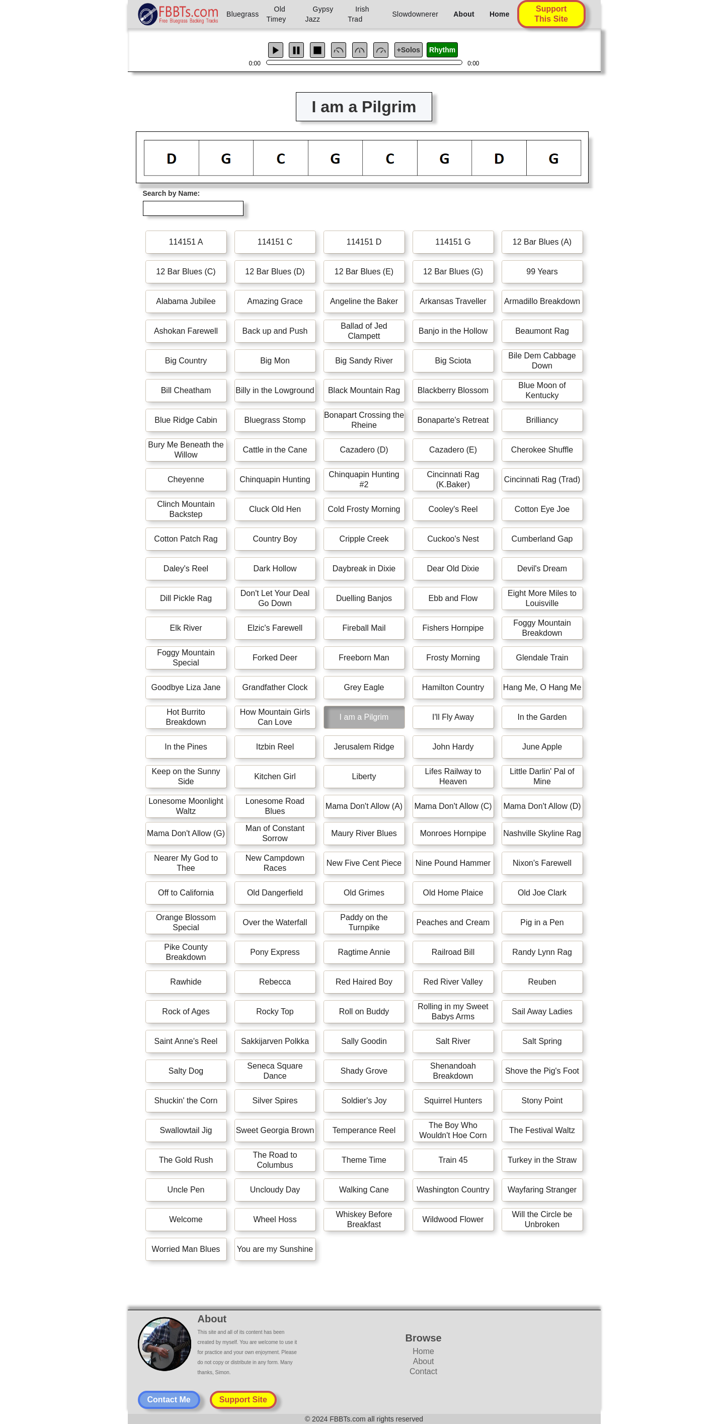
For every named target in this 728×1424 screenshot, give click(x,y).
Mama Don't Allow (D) (542, 806)
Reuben (542, 982)
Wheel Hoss (274, 1219)
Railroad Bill (453, 952)
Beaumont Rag (542, 331)
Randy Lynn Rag (542, 952)
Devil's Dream (542, 568)
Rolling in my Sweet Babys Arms (453, 1011)
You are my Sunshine (275, 1249)
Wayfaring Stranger (542, 1189)
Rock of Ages (185, 1011)
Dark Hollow (274, 568)
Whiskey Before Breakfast (364, 1219)
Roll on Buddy (364, 1011)
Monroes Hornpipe (453, 833)
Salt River (453, 1041)
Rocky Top (274, 1011)
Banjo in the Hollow (453, 331)
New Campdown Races (275, 863)
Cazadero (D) (364, 449)
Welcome (185, 1219)
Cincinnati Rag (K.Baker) (453, 479)
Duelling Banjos (364, 598)
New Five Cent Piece (364, 863)
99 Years (541, 271)
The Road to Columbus (275, 1160)
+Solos (408, 50)
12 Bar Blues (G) (453, 271)
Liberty (364, 776)
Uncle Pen (186, 1189)
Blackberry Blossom (453, 390)
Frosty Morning (453, 657)
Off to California (186, 892)
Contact (423, 1371)
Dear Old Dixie (453, 568)
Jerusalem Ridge (364, 746)
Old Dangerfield (275, 892)
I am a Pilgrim (364, 717)
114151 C (275, 242)
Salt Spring (541, 1041)
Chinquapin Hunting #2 (364, 479)
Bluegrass (242, 14)
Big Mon (275, 360)
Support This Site (551, 14)
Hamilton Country (453, 687)
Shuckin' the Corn (186, 1100)
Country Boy (275, 539)
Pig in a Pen (541, 922)
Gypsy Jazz (319, 14)
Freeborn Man (364, 657)
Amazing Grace (274, 301)
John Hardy (453, 746)
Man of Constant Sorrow (275, 833)
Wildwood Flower (453, 1219)
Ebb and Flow (453, 598)
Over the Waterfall (274, 922)
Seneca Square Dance (274, 1071)
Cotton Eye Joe (542, 509)
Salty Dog (186, 1071)
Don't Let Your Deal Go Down (274, 598)
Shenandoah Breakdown (453, 1071)
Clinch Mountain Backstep (186, 509)
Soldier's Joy (363, 1100)
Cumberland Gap (542, 539)
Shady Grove (364, 1071)
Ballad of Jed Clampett (364, 331)
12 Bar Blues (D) (274, 271)
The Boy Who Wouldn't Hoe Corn (453, 1130)
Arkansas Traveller (453, 301)
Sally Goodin (364, 1041)
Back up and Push (275, 331)
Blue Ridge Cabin (185, 420)
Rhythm (442, 50)
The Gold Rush (186, 1160)
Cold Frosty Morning (364, 509)
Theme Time (364, 1160)
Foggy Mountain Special (186, 657)
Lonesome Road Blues (275, 806)
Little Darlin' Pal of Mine (542, 776)
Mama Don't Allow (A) (364, 806)
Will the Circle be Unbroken (542, 1219)
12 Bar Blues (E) (364, 271)
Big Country (186, 360)
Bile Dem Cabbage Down (542, 360)
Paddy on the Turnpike (363, 922)
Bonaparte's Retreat (453, 420)
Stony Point (542, 1100)
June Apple (542, 746)
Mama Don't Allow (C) (453, 806)
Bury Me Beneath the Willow (185, 449)
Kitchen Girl (275, 776)
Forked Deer (275, 657)
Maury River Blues (364, 833)
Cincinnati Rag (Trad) (542, 479)
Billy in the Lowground (274, 390)
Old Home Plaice (453, 892)
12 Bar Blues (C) (185, 271)
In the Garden (542, 717)
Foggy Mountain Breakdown (542, 628)
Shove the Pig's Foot (542, 1071)
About (463, 14)
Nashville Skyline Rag (542, 833)
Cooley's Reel (452, 509)
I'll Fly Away (453, 717)
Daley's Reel (186, 568)
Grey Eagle (364, 687)
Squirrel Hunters (453, 1100)
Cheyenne (186, 479)
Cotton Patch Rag (185, 539)
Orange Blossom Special (186, 922)
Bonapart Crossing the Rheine (364, 420)
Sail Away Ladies (542, 1011)
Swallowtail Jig (185, 1130)
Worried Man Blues (186, 1249)
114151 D (364, 242)
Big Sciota (453, 360)
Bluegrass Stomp (275, 420)
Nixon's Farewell (542, 863)
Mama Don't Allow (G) (186, 833)
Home (500, 14)
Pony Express (275, 952)
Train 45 (452, 1160)
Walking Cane (364, 1189)
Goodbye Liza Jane (186, 687)
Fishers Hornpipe (453, 628)
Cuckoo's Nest (453, 539)
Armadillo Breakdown (542, 301)
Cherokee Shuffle (542, 449)
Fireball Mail (363, 628)
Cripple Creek (364, 539)
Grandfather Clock (275, 687)
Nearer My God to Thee (186, 863)
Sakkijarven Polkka (275, 1041)
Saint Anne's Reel (186, 1041)
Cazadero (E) (453, 449)
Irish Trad (358, 14)
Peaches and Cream (453, 922)
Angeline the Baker (364, 301)
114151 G (452, 242)
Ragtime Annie (364, 952)
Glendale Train (542, 657)
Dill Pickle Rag (186, 598)
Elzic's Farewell (275, 628)
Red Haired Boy (364, 982)
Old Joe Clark (542, 892)
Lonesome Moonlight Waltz (185, 806)
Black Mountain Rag (364, 390)
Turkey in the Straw (542, 1160)
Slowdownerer (415, 14)
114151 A (186, 242)
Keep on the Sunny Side (185, 776)
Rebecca (275, 982)
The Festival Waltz (542, 1130)
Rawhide (185, 982)
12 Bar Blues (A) (542, 242)
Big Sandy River (364, 360)
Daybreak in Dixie (364, 568)
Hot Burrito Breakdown (186, 717)
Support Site (243, 1399)
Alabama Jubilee (185, 301)
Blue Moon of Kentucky (541, 390)
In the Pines (186, 746)
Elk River (186, 628)
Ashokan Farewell (186, 331)
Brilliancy (542, 420)
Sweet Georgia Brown (275, 1130)
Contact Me (169, 1399)
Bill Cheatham (186, 390)
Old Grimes (364, 892)
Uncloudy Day (275, 1189)
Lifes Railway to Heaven (453, 776)
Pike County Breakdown (185, 952)
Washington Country (453, 1189)
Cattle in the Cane (274, 449)
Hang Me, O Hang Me (542, 687)
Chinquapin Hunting (274, 479)
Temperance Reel (364, 1130)
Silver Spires (275, 1100)
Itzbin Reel (275, 746)
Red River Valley (453, 982)
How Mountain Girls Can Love (275, 717)
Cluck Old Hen (275, 509)
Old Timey (276, 14)
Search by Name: (171, 193)
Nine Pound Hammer (453, 863)
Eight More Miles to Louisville (542, 598)
